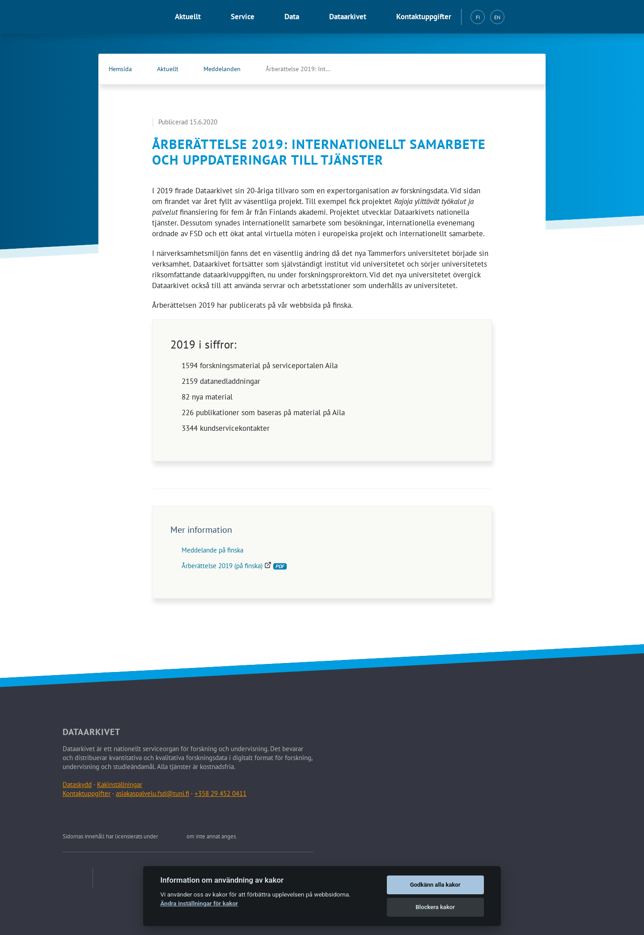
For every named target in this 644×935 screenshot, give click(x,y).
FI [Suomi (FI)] (478, 17)
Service (242, 16)
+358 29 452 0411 (220, 793)
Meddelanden (222, 69)
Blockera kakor (435, 907)
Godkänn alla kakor (435, 884)
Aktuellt (188, 16)
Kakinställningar (119, 784)
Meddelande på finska (212, 550)
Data (291, 16)
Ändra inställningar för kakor (199, 903)
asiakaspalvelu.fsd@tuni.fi (152, 793)
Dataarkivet (347, 16)
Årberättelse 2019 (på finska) (234, 565)
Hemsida (120, 69)
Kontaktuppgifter (423, 16)
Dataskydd (77, 784)
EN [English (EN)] (497, 17)
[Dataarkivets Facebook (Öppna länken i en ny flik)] (508, 69)
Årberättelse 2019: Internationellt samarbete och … (308, 69)
